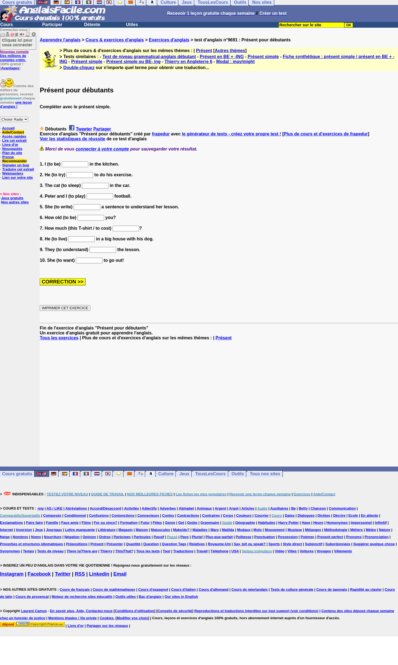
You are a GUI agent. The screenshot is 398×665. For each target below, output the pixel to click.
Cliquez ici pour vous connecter (17, 42)
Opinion (89, 537)
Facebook (39, 574)
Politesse (243, 537)
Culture (165, 473)
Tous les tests (148, 551)
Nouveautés (12, 149)
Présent (204, 50)
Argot (234, 508)
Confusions (99, 515)
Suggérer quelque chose (374, 544)
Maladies (200, 530)
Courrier (261, 515)
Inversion (24, 530)
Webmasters (12, 173)
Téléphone (219, 551)
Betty (303, 508)
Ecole (353, 515)
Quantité (133, 544)
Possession (287, 537)
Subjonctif (313, 544)
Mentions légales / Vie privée (72, 618)
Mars (214, 530)
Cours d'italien (183, 589)
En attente (369, 515)
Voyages (324, 551)
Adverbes (168, 508)
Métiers (356, 530)
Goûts (192, 523)
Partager (102, 129)
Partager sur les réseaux (107, 626)
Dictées (323, 515)
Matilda (228, 530)
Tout (166, 551)
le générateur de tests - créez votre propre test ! (231, 134)
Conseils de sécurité (175, 611)
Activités (131, 508)
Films (86, 523)
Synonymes (10, 551)
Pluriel (197, 537)
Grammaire (210, 523)
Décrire (339, 515)
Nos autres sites (14, 202)
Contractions (188, 515)
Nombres (20, 537)
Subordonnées (337, 544)
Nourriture (53, 537)
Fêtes (157, 523)
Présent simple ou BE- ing (133, 61)
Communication (342, 508)
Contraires (211, 515)
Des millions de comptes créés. (14, 56)
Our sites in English (181, 597)
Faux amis (70, 523)
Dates (289, 515)
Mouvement (275, 530)
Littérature (106, 530)
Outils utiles (125, 597)
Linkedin (99, 574)
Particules (142, 537)
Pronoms (354, 537)
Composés (52, 515)
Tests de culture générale (292, 589)
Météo (371, 530)
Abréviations (76, 508)
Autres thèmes (230, 50)
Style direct (292, 544)
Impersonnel (361, 523)
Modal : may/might (235, 61)
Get (181, 523)
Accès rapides (14, 136)
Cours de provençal (31, 597)
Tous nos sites (265, 473)
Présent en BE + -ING (222, 56)
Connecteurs (148, 515)
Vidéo (279, 551)
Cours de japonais (331, 589)
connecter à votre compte (102, 149)
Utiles (132, 24)
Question (151, 544)
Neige (5, 537)
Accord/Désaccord (105, 508)
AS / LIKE (55, 508)
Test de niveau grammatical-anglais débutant (149, 56)
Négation (72, 537)
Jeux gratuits (12, 198)
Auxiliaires (279, 508)
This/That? (124, 551)
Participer (52, 24)
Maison (142, 530)
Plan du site (12, 153)
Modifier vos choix (132, 618)
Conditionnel (75, 515)
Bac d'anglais (150, 597)
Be (293, 508)
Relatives (197, 544)
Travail (202, 551)
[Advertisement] (219, 403)
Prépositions (77, 544)
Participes (122, 537)
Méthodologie (335, 530)
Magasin (125, 530)
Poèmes (307, 537)
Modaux (243, 530)
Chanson (318, 508)
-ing (40, 508)
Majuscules (160, 530)
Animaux (204, 508)
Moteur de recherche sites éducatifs (82, 597)
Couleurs (243, 515)
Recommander (14, 161)
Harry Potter (288, 523)
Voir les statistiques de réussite (72, 139)
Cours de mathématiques (114, 589)
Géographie (245, 523)
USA (235, 551)
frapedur (161, 134)
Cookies (107, 618)
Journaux (54, 530)
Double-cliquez (79, 67)
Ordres (105, 537)
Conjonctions (123, 515)
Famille (52, 523)
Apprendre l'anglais (60, 40)
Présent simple (263, 56)
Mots (257, 530)
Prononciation (376, 537)
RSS (80, 574)
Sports (274, 544)
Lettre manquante (80, 530)
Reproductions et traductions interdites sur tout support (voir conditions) (256, 611)
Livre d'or (10, 145)
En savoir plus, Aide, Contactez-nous (81, 611)
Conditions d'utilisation (134, 611)
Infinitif (381, 523)
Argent (220, 508)
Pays (185, 537)
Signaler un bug (15, 165)
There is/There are (82, 551)
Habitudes (266, 523)
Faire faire (34, 523)
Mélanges (313, 530)
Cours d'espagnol (153, 589)
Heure (318, 523)
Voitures (307, 551)
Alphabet (186, 508)
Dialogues (305, 515)
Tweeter (84, 129)
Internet (6, 530)
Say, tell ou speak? (249, 544)
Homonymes (337, 523)
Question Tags (174, 544)
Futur (145, 523)
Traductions (183, 551)
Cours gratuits (17, 473)
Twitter (63, 574)
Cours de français (75, 589)
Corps (228, 515)
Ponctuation (264, 537)
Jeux (184, 473)
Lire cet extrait (14, 140)
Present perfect (330, 537)
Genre (170, 523)
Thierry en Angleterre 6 (189, 61)
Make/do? (181, 530)
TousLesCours (210, 473)
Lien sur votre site (17, 177)
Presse (8, 157)
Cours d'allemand (214, 589)
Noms (36, 537)
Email (120, 574)
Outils (237, 473)
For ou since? (105, 523)
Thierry (106, 551)
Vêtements (343, 551)
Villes (292, 551)
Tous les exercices (59, 338)
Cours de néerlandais (249, 589)
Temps (28, 551)
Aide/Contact (13, 132)
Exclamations (11, 523)
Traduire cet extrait (18, 169)
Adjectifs (149, 508)
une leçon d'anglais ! (16, 104)
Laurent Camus (34, 611)
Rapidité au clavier (366, 589)
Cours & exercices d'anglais (114, 40)
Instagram (12, 574)
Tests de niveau (50, 551)
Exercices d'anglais (169, 40)
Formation (129, 523)
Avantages (10, 68)
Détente (92, 24)
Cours (6, 24)
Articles (247, 508)
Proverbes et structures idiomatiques (31, 544)
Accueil (8, 128)
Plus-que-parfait (219, 537)
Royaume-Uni (219, 544)
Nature (384, 530)
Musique (295, 530)
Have (306, 523)
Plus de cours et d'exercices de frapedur (326, 134)
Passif (159, 537)
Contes (168, 515)
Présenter (115, 544)
